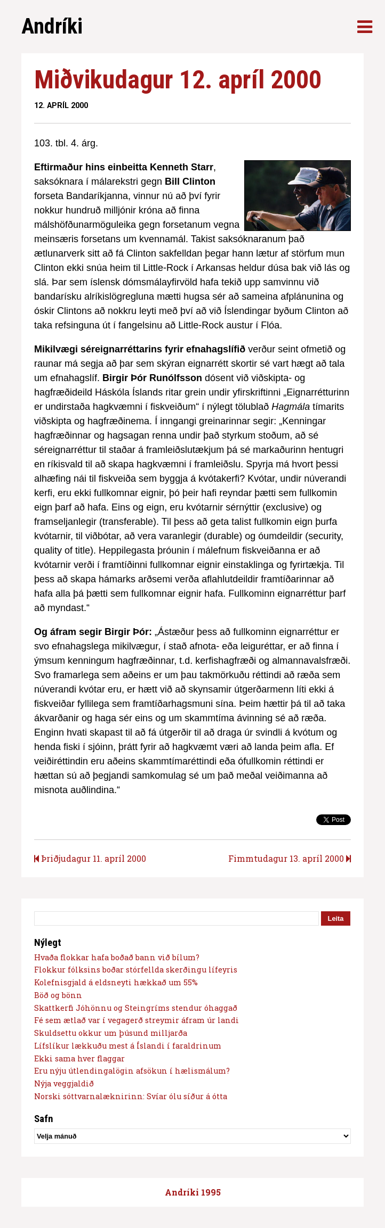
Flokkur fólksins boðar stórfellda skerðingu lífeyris (135, 970)
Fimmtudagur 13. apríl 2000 (289, 858)
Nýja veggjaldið (64, 1083)
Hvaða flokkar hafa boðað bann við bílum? (116, 957)
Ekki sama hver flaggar (79, 1058)
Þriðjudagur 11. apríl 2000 (90, 858)
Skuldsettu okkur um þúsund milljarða (110, 1033)
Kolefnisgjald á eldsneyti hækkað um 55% (116, 982)
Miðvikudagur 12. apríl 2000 (178, 79)
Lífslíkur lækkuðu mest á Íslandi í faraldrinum (127, 1046)
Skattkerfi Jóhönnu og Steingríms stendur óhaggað (135, 1008)
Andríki (52, 26)
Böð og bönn (58, 995)
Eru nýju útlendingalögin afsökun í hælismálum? (132, 1071)
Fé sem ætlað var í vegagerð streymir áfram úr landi (136, 1020)
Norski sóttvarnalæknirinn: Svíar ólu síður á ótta (130, 1096)
